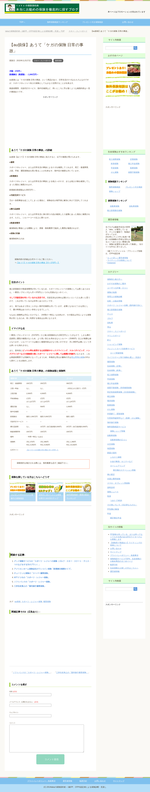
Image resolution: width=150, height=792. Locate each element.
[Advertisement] (50, 122)
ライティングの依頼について (119, 260)
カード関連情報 (116, 353)
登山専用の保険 (77, 357)
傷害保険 (58, 61)
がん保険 (114, 172)
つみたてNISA (116, 501)
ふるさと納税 (115, 457)
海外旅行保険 (112, 422)
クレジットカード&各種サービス (121, 349)
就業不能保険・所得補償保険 (119, 388)
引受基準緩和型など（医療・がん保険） (124, 418)
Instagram (111, 263)
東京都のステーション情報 (124, 470)
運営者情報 (115, 571)
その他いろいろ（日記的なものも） (122, 505)
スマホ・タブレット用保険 (118, 483)
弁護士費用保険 (113, 479)
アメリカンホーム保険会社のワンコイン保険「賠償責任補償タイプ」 (43, 569)
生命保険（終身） (114, 370)
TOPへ (22, 22)
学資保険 (114, 168)
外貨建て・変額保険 (115, 414)
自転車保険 (134, 206)
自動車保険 (114, 206)
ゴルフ (110, 318)
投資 (109, 496)
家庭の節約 (112, 453)
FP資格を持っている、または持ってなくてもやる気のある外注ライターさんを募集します (126, 536)
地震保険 (111, 448)
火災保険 (111, 444)
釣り (109, 340)
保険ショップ (114, 191)
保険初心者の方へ (114, 279)
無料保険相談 (114, 187)
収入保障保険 (114, 159)
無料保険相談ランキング (57, 22)
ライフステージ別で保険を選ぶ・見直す (124, 357)
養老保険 (111, 401)
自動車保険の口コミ (118, 440)
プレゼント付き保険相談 (92, 22)
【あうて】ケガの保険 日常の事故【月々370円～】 (38, 263)
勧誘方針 (114, 565)
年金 (109, 514)
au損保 (18, 602)
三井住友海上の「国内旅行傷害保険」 (30, 586)
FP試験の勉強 (113, 509)
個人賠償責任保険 (114, 210)
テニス (110, 314)
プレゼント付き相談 (133, 187)
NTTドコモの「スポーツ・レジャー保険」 (32, 577)
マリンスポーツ (113, 336)
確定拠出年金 (115, 518)
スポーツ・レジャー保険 (32, 602)
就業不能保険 (133, 172)
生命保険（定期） (114, 366)
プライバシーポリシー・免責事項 (124, 555)
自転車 (110, 323)
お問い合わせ (127, 22)
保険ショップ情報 (117, 431)
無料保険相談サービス (116, 427)
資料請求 (111, 487)
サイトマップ (115, 552)
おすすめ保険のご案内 (116, 284)
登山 (109, 327)
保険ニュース (112, 492)
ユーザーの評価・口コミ (117, 288)
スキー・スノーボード (42, 61)
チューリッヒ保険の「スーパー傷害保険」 (32, 573)
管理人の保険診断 (114, 297)
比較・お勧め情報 (114, 301)
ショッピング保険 (114, 344)
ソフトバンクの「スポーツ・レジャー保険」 (33, 582)
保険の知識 (112, 292)
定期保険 (134, 159)
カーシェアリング (117, 466)
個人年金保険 (133, 164)
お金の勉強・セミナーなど (121, 461)
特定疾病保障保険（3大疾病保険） (121, 392)
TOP (35, 31)
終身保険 (114, 164)
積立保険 (111, 396)
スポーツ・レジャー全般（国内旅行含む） (125, 305)
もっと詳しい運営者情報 (117, 258)
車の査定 (111, 474)
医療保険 (134, 168)
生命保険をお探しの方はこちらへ (124, 568)
